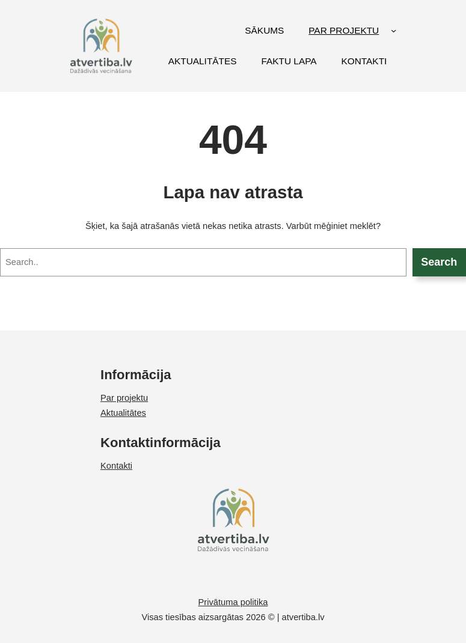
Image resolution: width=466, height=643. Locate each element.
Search (439, 262)
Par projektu (124, 398)
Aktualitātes (123, 413)
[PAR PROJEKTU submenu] (393, 30)
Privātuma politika (233, 602)
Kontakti (116, 466)
